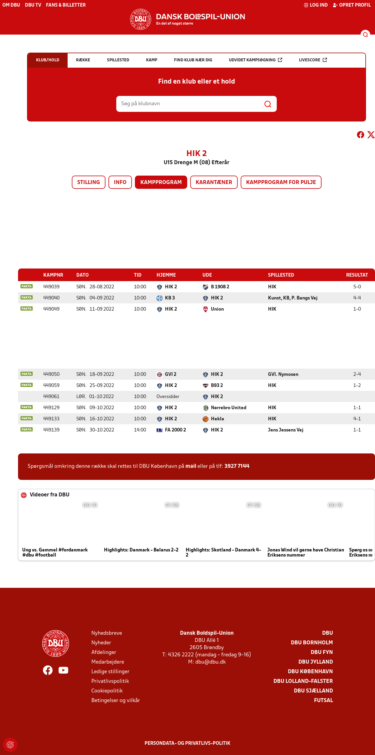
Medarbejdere (107, 661)
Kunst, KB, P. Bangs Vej (293, 298)
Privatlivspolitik (110, 681)
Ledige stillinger (110, 671)
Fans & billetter (66, 5)
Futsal (323, 700)
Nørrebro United (228, 408)
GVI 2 (170, 374)
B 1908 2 (220, 287)
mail (190, 466)
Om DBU (11, 5)
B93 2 (217, 385)
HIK (272, 287)
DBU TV (33, 5)
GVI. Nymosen (283, 374)
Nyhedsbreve (106, 633)
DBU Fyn (322, 652)
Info (120, 182)
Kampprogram (161, 182)
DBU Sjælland (313, 690)
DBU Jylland (315, 661)
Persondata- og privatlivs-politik (187, 743)
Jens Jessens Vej (285, 430)
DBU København (310, 671)
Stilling (88, 182)
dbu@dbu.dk (210, 661)
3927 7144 (236, 466)
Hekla (217, 419)
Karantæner (214, 182)
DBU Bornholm (312, 642)
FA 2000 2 (175, 430)
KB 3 (170, 298)
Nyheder (101, 642)
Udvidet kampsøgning (255, 60)
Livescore (313, 60)
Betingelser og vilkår (115, 700)
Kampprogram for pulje (281, 182)
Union (217, 309)
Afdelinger (103, 652)
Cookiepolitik (107, 690)
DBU (327, 633)
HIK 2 (171, 287)
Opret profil (352, 5)
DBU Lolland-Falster (303, 681)
